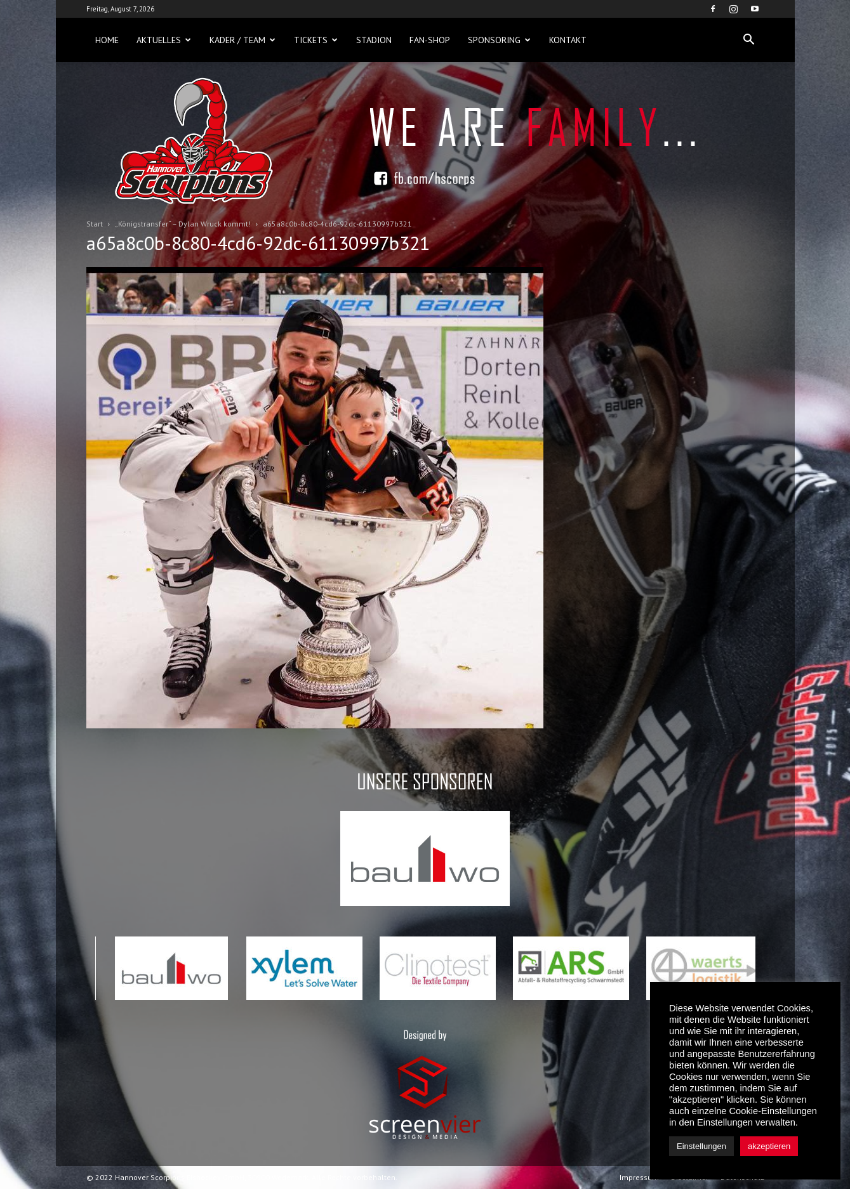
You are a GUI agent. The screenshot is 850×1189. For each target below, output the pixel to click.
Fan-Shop (429, 40)
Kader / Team (242, 40)
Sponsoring (499, 40)
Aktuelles (163, 40)
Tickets (316, 40)
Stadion (374, 40)
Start (94, 223)
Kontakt (568, 40)
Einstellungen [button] (701, 1146)
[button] (749, 40)
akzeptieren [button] (769, 1146)
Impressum (639, 1177)
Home (107, 40)
